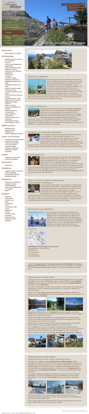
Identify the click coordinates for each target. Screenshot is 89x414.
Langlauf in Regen (11, 184)
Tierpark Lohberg (10, 78)
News (63, 410)
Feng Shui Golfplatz (11, 159)
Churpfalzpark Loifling (12, 122)
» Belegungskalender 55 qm (76, 7)
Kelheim (7, 62)
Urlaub (33, 413)
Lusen (7, 208)
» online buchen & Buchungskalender (73, 4)
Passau (7, 97)
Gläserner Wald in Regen (13, 88)
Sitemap (71, 410)
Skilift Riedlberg (10, 185)
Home (7, 22)
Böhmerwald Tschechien (13, 100)
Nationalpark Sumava (12, 120)
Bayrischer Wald (40, 265)
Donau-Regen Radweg (12, 174)
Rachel (7, 212)
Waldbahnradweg (10, 176)
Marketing (17, 413)
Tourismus (13, 413)
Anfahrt (8, 38)
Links (67, 410)
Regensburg (9, 66)
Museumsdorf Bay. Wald (13, 67)
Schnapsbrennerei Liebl (12, 98)
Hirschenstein (9, 200)
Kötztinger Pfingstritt (12, 148)
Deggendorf (9, 73)
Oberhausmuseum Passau (13, 59)
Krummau (8, 76)
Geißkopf (8, 220)
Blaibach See (9, 132)
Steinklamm (9, 203)
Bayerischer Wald (24, 413)
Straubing (8, 119)
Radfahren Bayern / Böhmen (14, 171)
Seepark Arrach (10, 130)
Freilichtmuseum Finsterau (13, 95)
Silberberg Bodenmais (12, 117)
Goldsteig (8, 215)
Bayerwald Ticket (10, 90)
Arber (7, 190)
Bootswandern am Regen (13, 53)
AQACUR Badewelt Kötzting (14, 133)
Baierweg (8, 196)
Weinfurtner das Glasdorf (13, 71)
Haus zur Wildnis (10, 105)
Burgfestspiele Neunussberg (14, 139)
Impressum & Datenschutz (80, 410)
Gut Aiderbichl (9, 61)
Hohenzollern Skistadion (13, 182)
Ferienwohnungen (12, 27)
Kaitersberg (9, 198)
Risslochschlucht (10, 219)
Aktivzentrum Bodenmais (13, 187)
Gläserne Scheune (11, 69)
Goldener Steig (10, 213)
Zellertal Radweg (10, 173)
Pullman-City (9, 74)
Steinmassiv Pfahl (11, 207)
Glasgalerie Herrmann (12, 79)
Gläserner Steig (10, 217)
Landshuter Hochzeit (12, 141)
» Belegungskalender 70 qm (76, 10)
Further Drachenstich (12, 143)
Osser (7, 205)
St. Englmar (9, 189)
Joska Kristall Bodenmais (13, 64)
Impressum (8, 165)
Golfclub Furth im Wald (12, 157)
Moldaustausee (10, 128)
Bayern (30, 413)
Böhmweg (8, 210)
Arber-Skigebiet (52, 377)
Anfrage (8, 43)
